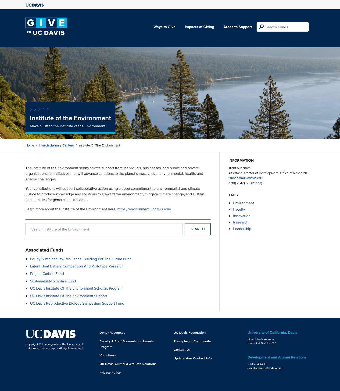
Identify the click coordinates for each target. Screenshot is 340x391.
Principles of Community (192, 341)
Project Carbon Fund (47, 273)
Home (29, 145)
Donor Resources (112, 332)
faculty (239, 209)
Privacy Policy (110, 372)
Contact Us (182, 349)
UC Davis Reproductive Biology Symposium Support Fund (77, 303)
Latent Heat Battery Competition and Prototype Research (77, 266)
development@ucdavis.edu (265, 368)
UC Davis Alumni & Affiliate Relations (128, 364)
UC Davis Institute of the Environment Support (68, 296)
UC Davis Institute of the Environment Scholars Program (76, 288)
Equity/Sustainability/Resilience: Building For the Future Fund (81, 259)
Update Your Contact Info (193, 358)
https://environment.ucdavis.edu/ (144, 209)
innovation (242, 216)
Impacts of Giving (199, 26)
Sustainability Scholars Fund (53, 281)
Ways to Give (164, 26)
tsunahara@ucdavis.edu (246, 177)
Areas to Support (237, 26)
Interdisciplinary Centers (56, 145)
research (240, 222)
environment (243, 203)
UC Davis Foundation (190, 332)
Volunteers (108, 355)
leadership (242, 228)
